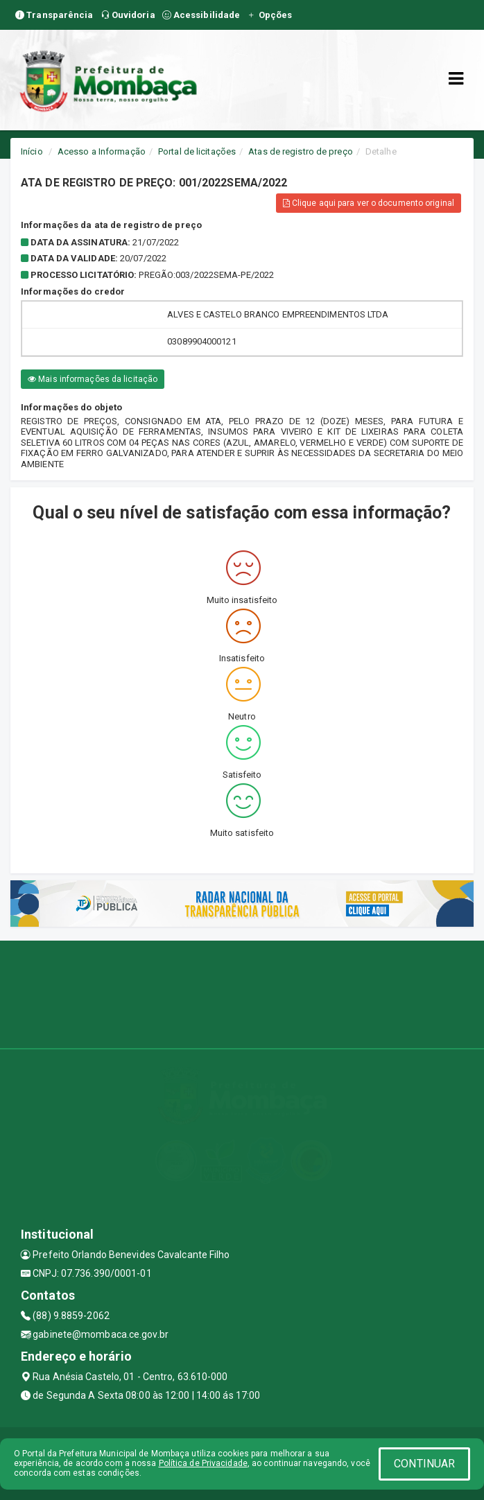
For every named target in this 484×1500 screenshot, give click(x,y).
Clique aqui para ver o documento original (368, 203)
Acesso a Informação (102, 151)
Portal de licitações (197, 151)
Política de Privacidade (203, 1463)
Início (32, 151)
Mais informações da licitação (92, 379)
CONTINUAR (424, 1463)
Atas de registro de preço (300, 151)
